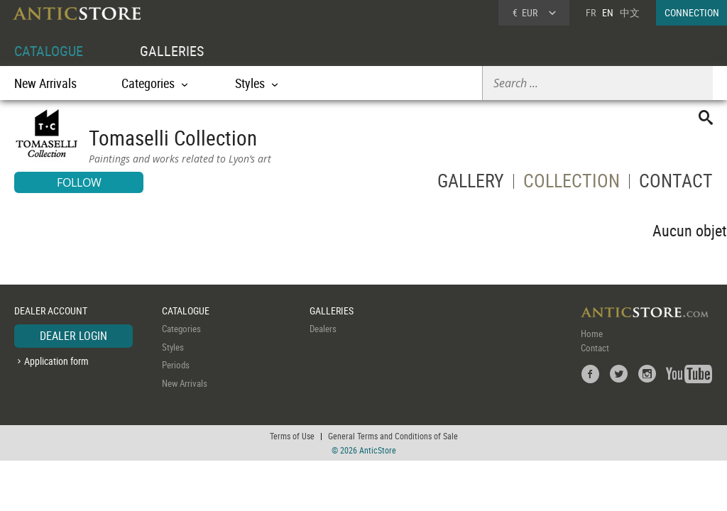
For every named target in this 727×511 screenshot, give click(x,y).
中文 (630, 12)
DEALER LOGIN (73, 336)
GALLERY (470, 183)
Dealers (323, 328)
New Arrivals (45, 83)
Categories (181, 328)
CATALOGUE (48, 50)
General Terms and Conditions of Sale (393, 435)
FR (591, 12)
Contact (595, 347)
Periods (176, 364)
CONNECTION (692, 12)
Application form (56, 361)
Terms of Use (292, 435)
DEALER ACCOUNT (50, 310)
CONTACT (676, 183)
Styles (173, 347)
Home (592, 333)
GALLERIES (172, 50)
